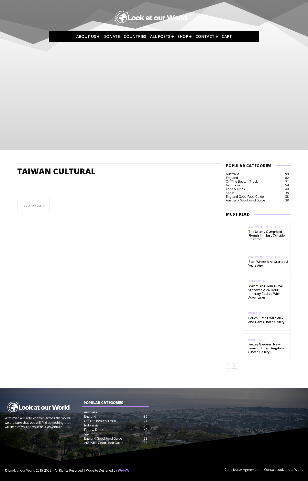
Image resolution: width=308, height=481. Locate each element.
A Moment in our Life (264, 227)
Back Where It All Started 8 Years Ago (268, 264)
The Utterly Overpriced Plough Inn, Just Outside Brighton (266, 235)
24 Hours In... (258, 281)
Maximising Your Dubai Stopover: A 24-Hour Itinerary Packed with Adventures (265, 292)
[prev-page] (228, 366)
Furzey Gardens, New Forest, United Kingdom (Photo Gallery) (266, 348)
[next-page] (234, 366)
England (255, 313)
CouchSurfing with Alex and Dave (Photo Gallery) (266, 320)
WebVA (123, 470)
